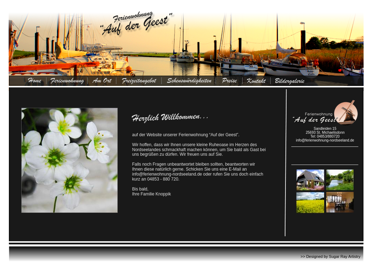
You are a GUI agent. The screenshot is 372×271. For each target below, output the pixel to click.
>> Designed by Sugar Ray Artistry (331, 256)
